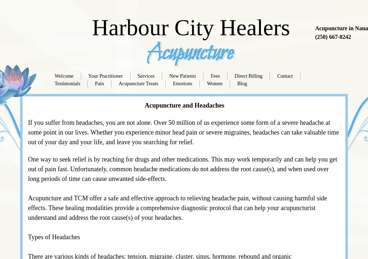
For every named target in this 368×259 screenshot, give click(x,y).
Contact (285, 76)
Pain (99, 83)
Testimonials (67, 83)
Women (214, 83)
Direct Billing (248, 76)
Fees (215, 76)
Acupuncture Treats (138, 83)
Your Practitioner (105, 76)
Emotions (182, 83)
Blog (242, 83)
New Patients (182, 76)
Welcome (64, 76)
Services (146, 76)
